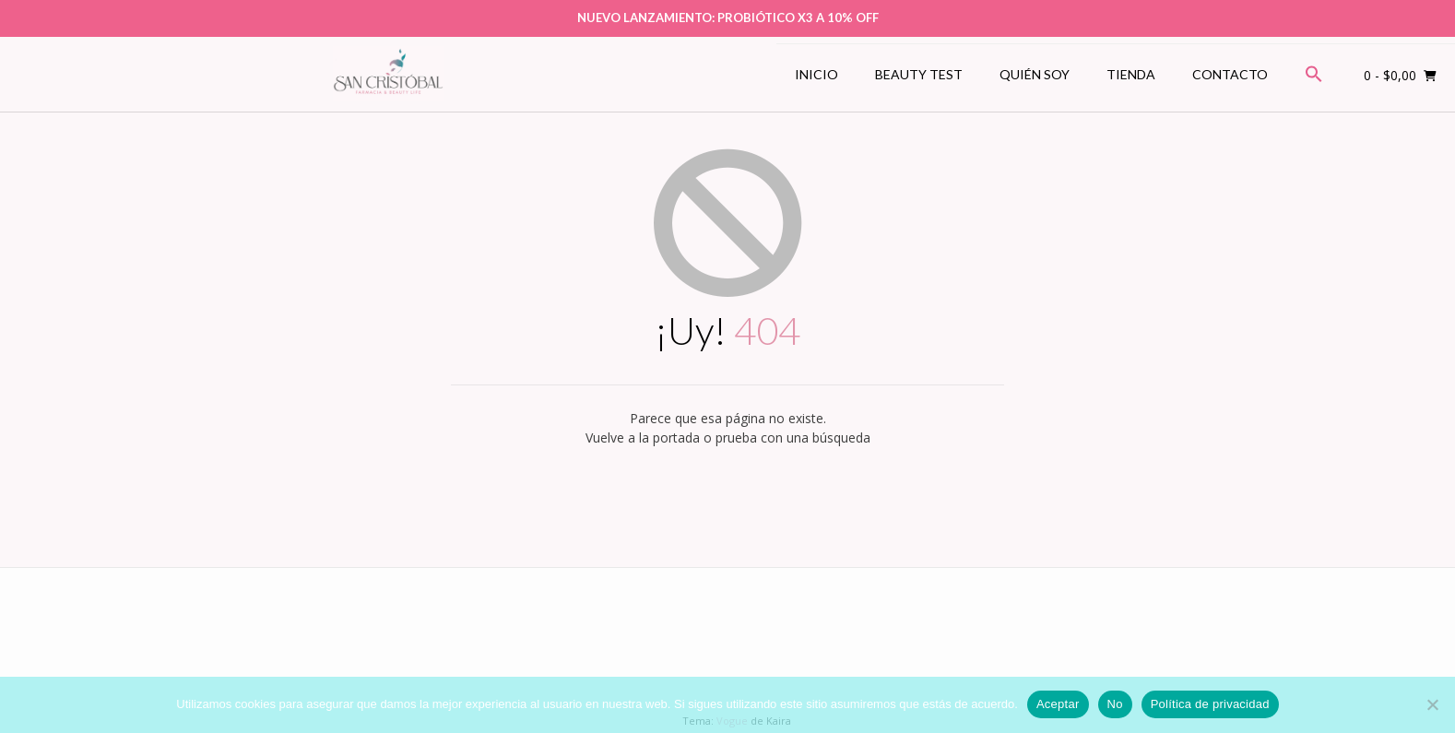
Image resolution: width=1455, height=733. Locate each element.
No (1115, 704)
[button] (1314, 75)
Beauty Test (919, 74)
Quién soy (1035, 74)
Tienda (1130, 74)
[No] (1432, 704)
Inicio (816, 74)
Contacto (1230, 74)
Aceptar (1058, 704)
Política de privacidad (1210, 704)
